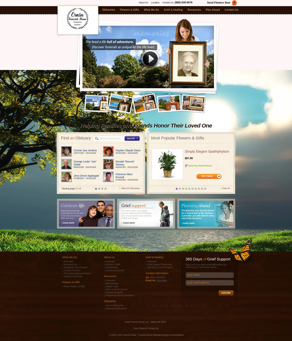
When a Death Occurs (117, 289)
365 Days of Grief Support (160, 267)
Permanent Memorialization (77, 273)
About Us (143, 2)
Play (150, 60)
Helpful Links (112, 286)
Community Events (115, 270)
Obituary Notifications (116, 308)
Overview (68, 261)
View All (226, 188)
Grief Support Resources (159, 264)
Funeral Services (72, 270)
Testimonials (112, 267)
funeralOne (177, 335)
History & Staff (113, 264)
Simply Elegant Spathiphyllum (207, 151)
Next (208, 99)
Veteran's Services (73, 276)
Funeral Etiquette (114, 292)
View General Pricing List (146, 328)
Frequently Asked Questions (120, 295)
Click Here (161, 280)
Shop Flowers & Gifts (74, 286)
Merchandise (112, 283)
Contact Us (167, 2)
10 (205, 189)
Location (155, 2)
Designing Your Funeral (75, 267)
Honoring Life (70, 264)
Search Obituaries (114, 305)
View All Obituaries (130, 188)
